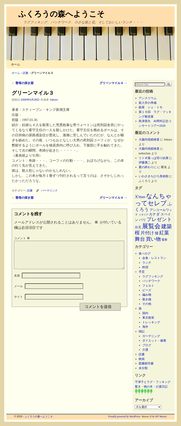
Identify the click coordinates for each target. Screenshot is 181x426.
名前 (17, 280)
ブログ (146, 345)
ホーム (15, 64)
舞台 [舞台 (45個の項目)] (140, 239)
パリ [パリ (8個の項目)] (142, 220)
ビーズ (146, 290)
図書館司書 (146, 363)
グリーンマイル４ (113, 83)
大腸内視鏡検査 (149, 139)
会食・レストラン (154, 258)
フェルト (148, 285)
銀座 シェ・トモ (150, 107)
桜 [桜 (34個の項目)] (137, 232)
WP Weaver (161, 416)
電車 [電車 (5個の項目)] (164, 239)
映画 (142, 359)
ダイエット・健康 (154, 340)
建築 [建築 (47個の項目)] (166, 226)
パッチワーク (152, 281)
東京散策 (149, 317)
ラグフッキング (152, 276)
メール (18, 291)
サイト (18, 302)
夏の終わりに (148, 167)
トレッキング (151, 322)
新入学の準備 (148, 102)
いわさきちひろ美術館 (153, 176)
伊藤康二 (145, 162)
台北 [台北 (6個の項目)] (138, 227)
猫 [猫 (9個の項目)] (156, 233)
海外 (145, 326)
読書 (25, 73)
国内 (145, 313)
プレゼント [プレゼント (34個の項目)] (159, 219)
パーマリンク (49, 190)
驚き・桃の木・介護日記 (151, 386)
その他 (146, 303)
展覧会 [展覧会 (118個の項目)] (151, 226)
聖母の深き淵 (22, 83)
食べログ (145, 253)
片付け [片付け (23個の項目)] (147, 232)
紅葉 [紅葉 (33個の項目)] (164, 232)
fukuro (54, 99)
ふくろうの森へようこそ (61, 14)
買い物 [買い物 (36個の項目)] (153, 239)
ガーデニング (151, 336)
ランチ (146, 262)
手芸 (142, 271)
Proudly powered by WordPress (124, 416)
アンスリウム (148, 98)
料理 (145, 267)
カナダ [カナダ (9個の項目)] (154, 214)
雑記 (142, 331)
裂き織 (146, 299)
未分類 (143, 368)
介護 (145, 349)
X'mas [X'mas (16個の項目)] (140, 196)
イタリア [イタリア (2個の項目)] (143, 215)
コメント (22, 238)
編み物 (146, 294)
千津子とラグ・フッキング (153, 382)
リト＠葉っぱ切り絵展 (153, 158)
